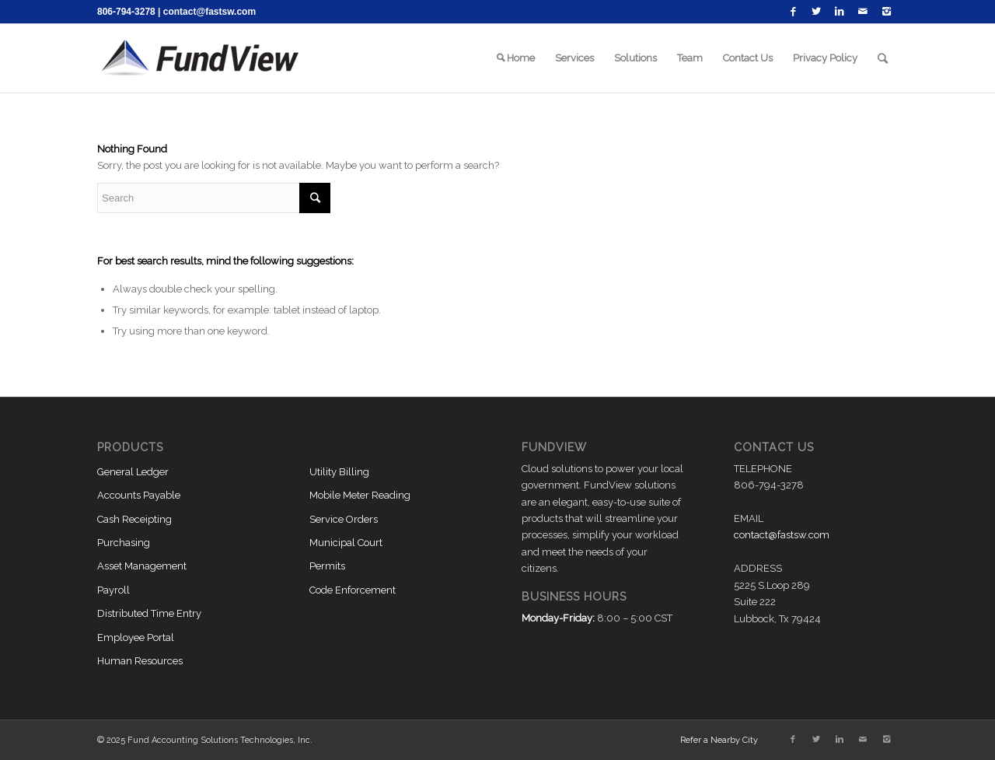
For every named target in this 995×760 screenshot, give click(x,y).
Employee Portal (135, 637)
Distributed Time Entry (149, 613)
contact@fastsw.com (209, 11)
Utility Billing (339, 472)
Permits (327, 566)
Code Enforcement (352, 590)
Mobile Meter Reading (359, 495)
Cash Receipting (134, 519)
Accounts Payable (138, 495)
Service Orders (343, 519)
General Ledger (133, 472)
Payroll (113, 590)
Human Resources (140, 661)
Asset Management (142, 566)
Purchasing (123, 542)
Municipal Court (345, 542)
